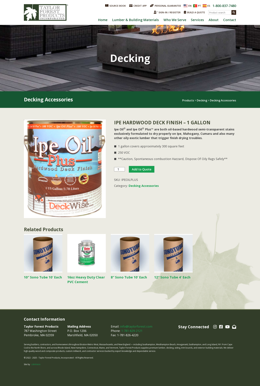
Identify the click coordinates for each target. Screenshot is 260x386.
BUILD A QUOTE (194, 12)
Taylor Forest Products (46, 12)
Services (197, 20)
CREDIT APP (138, 5)
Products (188, 100)
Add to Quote (141, 169)
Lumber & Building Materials (135, 20)
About (214, 20)
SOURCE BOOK (115, 5)
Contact (229, 20)
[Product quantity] (119, 169)
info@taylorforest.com (136, 326)
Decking (202, 100)
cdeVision (35, 364)
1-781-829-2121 (131, 331)
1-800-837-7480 (224, 5)
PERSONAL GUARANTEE (165, 5)
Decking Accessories (223, 100)
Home (102, 20)
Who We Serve (174, 20)
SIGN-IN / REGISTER (167, 12)
